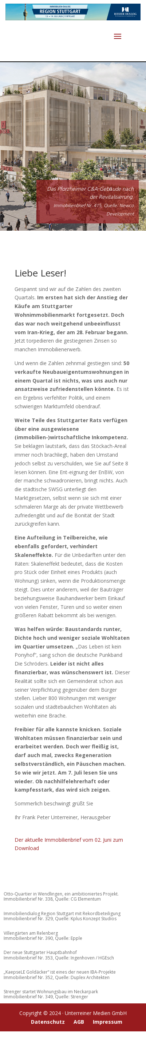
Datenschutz (48, 1021)
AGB (79, 1021)
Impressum (107, 1021)
